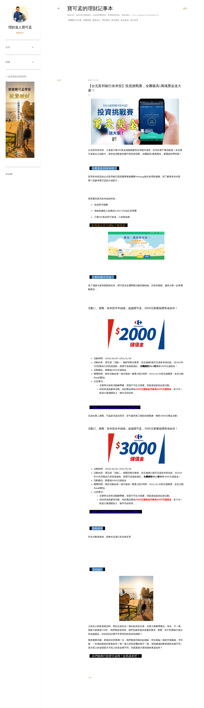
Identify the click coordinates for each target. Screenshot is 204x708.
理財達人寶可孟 (20, 27)
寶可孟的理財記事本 (90, 8)
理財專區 (105, 20)
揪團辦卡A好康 (74, 20)
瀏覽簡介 (20, 33)
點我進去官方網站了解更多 (108, 225)
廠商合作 (95, 20)
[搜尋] (185, 8)
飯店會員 (124, 20)
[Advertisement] (122, 52)
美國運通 (86, 20)
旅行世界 (133, 20)
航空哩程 (114, 20)
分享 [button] (59, 80)
